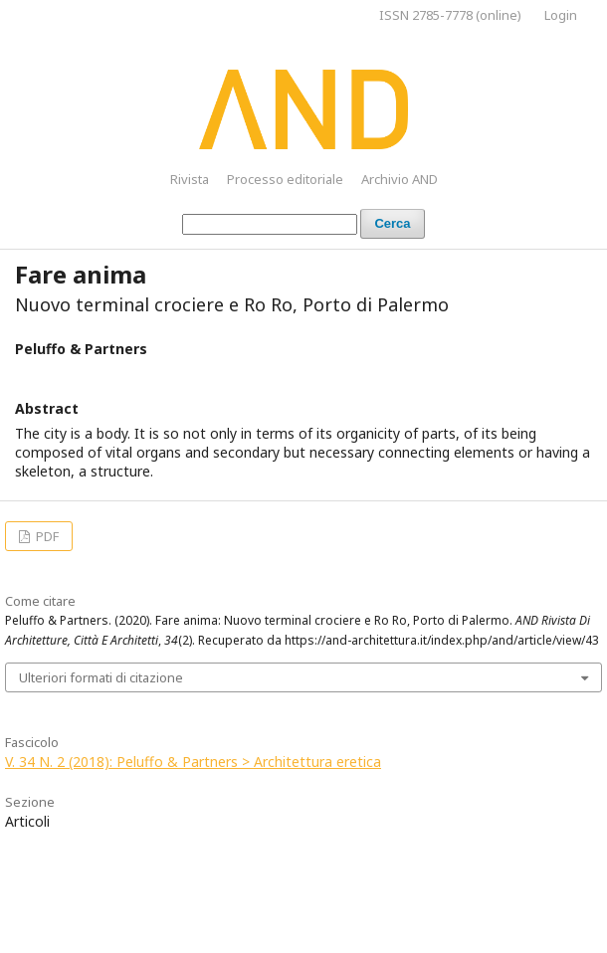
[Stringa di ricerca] (269, 224)
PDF (46, 536)
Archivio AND (399, 179)
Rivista (189, 179)
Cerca (392, 223)
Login (560, 15)
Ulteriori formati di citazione (101, 677)
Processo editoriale (285, 179)
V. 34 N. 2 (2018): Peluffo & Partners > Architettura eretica (193, 761)
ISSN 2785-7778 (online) (450, 15)
